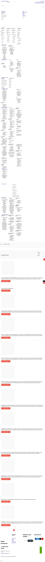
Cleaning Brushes (4, 15)
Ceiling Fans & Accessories (4, 147)
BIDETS (17, 124)
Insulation (3, 87)
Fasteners (3, 86)
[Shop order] (41, 254)
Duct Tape (18, 66)
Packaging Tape (19, 63)
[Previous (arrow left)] (0, 561)
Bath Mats (4, 128)
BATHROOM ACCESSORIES (3, 121)
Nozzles (14, 189)
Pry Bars (8, 37)
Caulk (4, 65)
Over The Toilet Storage (12, 132)
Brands (23, 13)
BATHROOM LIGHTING (10, 138)
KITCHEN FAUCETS (4, 158)
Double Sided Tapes (19, 62)
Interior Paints (12, 68)
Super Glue (11, 64)
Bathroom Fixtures (5, 107)
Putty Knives (18, 37)
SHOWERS (17, 119)
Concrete (10, 81)
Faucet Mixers (18, 89)
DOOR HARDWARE (4, 198)
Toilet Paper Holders (19, 112)
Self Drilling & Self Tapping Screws (12, 200)
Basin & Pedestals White (4, 114)
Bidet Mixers (19, 94)
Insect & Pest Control (16, 195)
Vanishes (11, 71)
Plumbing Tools (4, 91)
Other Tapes (19, 65)
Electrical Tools (19, 154)
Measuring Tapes (8, 33)
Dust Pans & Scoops (3, 13)
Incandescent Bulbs (5, 174)
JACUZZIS (17, 132)
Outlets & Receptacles (11, 147)
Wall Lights (4, 155)
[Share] (1, 560)
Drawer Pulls (4, 167)
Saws (4, 55)
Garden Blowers (4, 52)
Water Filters (4, 98)
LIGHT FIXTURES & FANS (4, 144)
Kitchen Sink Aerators (19, 163)
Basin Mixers (19, 93)
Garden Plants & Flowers (16, 196)
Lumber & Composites (2, 78)
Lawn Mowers (14, 192)
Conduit (12, 156)
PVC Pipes (4, 106)
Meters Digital (18, 35)
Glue (11, 61)
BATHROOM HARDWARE (17, 108)
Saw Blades (11, 52)
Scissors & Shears (3, 30)
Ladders (10, 85)
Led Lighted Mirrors (4, 140)
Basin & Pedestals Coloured (4, 110)
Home (23, 11)
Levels (13, 40)
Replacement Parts (5, 161)
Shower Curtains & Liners (12, 121)
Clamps (8, 40)
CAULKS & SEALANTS (3, 63)
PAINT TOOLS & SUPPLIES (18, 68)
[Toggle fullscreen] (2, 560)
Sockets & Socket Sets (19, 28)
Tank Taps (18, 101)
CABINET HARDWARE (2, 165)
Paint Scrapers (18, 33)
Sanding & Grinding (11, 49)
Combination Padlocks (19, 201)
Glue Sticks (11, 65)
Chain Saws (4, 51)
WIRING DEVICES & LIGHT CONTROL (11, 144)
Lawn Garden (4, 184)
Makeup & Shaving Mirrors (4, 139)
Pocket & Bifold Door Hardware (5, 200)
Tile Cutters (19, 38)
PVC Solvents (4, 104)
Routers (4, 57)
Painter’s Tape (19, 76)
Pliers (2, 39)
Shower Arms (4, 93)
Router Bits (11, 53)
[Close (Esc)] (0, 560)
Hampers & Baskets (12, 133)
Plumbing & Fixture (5, 88)
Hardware (4, 197)
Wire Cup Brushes (11, 50)
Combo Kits (4, 53)
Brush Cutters (4, 50)
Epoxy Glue (11, 63)
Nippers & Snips (13, 33)
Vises (2, 41)
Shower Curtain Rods (12, 125)
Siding (10, 87)
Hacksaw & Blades (3, 33)
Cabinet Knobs (4, 166)
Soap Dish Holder (19, 115)
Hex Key (3, 38)
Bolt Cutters (9, 34)
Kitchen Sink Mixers (4, 160)
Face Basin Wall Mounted (5, 112)
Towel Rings (19, 116)
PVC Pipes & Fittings (3, 102)
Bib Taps (19, 102)
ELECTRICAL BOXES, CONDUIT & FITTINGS (11, 153)
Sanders (4, 56)
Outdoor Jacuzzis (18, 134)
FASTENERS (10, 198)
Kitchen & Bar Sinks (19, 164)
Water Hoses (14, 193)
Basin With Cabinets (4, 117)
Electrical (4, 143)
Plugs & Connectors (11, 149)
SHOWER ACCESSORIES (10, 119)
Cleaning (3, 12)
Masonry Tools (2, 35)
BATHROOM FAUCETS (3, 130)
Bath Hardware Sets (19, 111)
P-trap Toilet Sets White (12, 114)
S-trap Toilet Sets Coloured (12, 112)
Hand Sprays (4, 97)
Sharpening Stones (14, 30)
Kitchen (3, 157)
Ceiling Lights (4, 154)
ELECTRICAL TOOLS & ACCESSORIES (18, 151)
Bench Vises (14, 36)
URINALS (10, 142)
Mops (2, 19)
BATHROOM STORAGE (10, 129)
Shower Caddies (11, 126)
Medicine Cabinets (4, 141)
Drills (4, 54)
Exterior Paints (11, 69)
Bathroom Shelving (11, 136)
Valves (4, 99)
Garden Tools (14, 184)
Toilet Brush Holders (5, 125)
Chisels (3, 36)
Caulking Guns (18, 30)
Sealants (4, 67)
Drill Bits (12, 51)
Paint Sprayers (19, 74)
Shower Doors (19, 122)
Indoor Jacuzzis (19, 135)
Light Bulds (4, 168)
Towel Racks (19, 117)
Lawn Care (14, 186)
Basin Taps (18, 100)
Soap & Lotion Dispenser (5, 123)
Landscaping (14, 187)
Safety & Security (19, 43)
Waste (4, 100)
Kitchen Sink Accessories (19, 161)
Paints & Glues (4, 59)
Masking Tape (19, 64)
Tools (3, 27)
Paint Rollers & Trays (19, 70)
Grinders (4, 58)
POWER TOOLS (4, 45)
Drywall (10, 82)
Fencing (10, 84)
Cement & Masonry (4, 80)
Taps (17, 97)
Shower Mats (4, 127)
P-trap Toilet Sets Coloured (12, 110)
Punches (14, 37)
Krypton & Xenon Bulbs (4, 172)
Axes (2, 42)
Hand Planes (14, 34)
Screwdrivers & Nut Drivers (8, 28)
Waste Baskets (4, 126)
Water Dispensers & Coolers (19, 159)
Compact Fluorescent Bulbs (5, 170)
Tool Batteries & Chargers (12, 48)
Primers (12, 70)
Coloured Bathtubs (19, 130)
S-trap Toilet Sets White (12, 116)
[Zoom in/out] (3, 560)
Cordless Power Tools (5, 47)
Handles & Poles (4, 16)
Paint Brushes (19, 75)
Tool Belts (11, 54)
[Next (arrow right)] (1, 561)
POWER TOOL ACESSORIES (10, 46)
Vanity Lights (11, 140)
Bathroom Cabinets (12, 135)
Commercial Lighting (5, 149)
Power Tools (4, 44)
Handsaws (19, 40)
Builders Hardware (4, 83)
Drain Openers (4, 92)
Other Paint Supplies (19, 72)
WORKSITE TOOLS (24, 12)
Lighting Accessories (4, 150)
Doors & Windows (4, 84)
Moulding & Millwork (11, 78)
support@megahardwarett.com (5, 553)
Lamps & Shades (4, 153)
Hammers (8, 36)
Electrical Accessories (19, 153)
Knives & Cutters (8, 30)
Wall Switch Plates (11, 150)
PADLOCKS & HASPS (17, 198)
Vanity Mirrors (4, 142)
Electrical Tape (19, 155)
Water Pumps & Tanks (5, 90)
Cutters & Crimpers (13, 28)
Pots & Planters (15, 190)
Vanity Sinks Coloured (5, 116)
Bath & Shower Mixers (19, 91)
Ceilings (10, 79)
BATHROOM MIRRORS (3, 137)
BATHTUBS (17, 128)
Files (18, 41)
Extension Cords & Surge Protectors (19, 145)
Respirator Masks (18, 73)
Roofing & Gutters (4, 81)
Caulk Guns (4, 66)
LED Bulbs (4, 177)
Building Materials (5, 77)
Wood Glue (11, 62)
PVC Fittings (4, 105)
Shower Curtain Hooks (12, 123)
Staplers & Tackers (3, 28)
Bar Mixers (18, 95)
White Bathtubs (19, 131)
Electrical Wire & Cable (19, 147)
